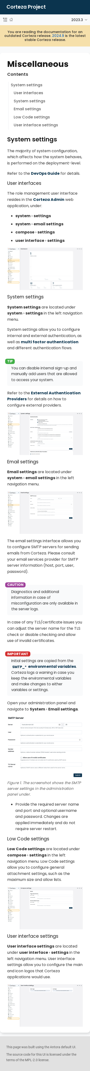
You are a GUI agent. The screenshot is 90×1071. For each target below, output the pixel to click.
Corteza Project (26, 7)
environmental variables (43, 666)
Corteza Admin (48, 199)
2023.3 (77, 19)
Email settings (27, 109)
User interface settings (36, 125)
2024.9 (58, 35)
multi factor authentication (49, 342)
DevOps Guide (45, 173)
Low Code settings (32, 117)
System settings (26, 85)
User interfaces (28, 93)
